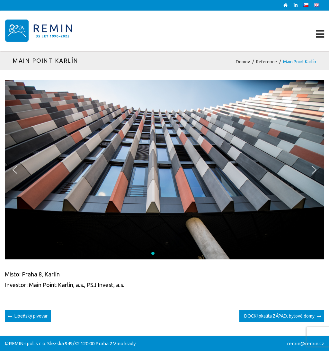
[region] (164, 169)
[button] (15, 170)
